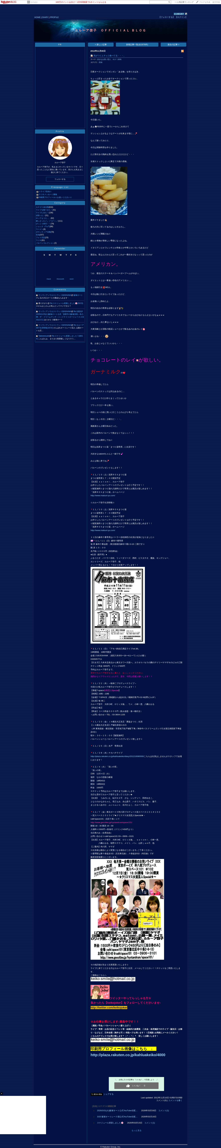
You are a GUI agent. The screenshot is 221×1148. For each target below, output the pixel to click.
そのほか (34, 2)
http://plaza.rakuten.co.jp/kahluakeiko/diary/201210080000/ (117, 756)
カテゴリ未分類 (42, 207)
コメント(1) (163, 1110)
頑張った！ (40, 215)
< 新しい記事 (101, 44)
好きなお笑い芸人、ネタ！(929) (109, 59)
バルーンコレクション (45, 243)
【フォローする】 (167, 17)
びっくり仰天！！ (43, 224)
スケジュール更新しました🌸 (110, 1123)
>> (184, 2)
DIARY (45, 17)
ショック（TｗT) (43, 226)
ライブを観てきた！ (44, 210)
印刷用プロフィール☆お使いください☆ (55, 197)
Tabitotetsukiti (44, 336)
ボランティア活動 (43, 232)
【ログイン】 (181, 17)
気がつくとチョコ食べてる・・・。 (110, 55)
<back (48, 279)
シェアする (109, 1094)
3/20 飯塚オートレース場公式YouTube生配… (117, 1116)
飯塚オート (78, 295)
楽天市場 (216, 2)
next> (72, 279)
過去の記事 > (173, 44)
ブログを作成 (204, 2)
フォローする (60, 179)
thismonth (60, 279)
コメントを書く (175, 1100)
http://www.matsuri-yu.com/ (103, 495)
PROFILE (54, 17)
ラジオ (38, 240)
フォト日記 (40, 237)
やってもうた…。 (43, 218)
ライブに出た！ (42, 213)
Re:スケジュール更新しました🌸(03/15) (66, 303)
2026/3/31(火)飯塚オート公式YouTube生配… (117, 1110)
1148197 (179, 14)
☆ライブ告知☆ (45, 191)
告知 (38, 235)
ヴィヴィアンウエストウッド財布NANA (54, 295)
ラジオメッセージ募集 (48, 194)
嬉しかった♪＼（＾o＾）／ (47, 221)
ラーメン (39, 229)
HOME (37, 17)
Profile (60, 131)
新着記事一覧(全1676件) (137, 44)
